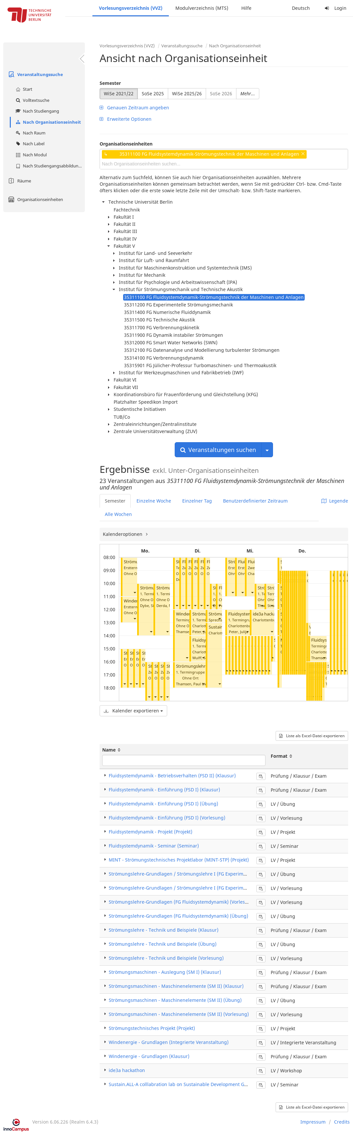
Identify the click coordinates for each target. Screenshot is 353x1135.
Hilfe (246, 8)
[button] (134, 592)
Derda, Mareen (169, 605)
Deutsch (301, 8)
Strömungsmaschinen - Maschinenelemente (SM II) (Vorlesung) (179, 1014)
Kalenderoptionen (123, 534)
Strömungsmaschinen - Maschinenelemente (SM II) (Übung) (175, 1000)
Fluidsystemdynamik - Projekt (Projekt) (150, 832)
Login (334, 8)
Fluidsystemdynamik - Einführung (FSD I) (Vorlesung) (167, 818)
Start (23, 89)
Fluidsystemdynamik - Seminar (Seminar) (154, 846)
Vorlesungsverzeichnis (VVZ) (130, 8)
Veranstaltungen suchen (218, 450)
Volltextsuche (31, 100)
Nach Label (29, 144)
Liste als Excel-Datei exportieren (312, 736)
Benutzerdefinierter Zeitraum (255, 501)
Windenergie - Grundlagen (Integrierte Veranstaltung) (169, 1042)
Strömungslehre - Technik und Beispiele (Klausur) (163, 930)
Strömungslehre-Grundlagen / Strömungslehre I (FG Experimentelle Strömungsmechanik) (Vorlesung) (221, 888)
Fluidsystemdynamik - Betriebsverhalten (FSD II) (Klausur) (172, 775)
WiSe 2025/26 (187, 93)
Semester (110, 83)
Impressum (313, 1122)
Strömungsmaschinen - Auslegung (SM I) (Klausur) (165, 972)
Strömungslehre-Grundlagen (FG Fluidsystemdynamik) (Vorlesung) (182, 902)
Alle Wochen (118, 514)
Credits (342, 1122)
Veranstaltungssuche (35, 74)
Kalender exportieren (133, 710)
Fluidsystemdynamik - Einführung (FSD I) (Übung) (163, 804)
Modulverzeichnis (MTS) (201, 8)
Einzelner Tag (197, 501)
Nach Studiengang (36, 111)
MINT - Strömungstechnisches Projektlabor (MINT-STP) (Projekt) (179, 860)
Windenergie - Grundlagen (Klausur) (149, 1056)
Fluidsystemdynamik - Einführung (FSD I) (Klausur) (164, 789)
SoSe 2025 (153, 93)
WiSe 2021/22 (119, 93)
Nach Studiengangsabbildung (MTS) (49, 166)
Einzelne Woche (153, 501)
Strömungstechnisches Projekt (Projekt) (152, 1028)
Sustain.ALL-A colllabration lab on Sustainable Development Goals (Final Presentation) (203, 1084)
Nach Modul (30, 155)
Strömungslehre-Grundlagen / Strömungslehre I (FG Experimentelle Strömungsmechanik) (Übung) (217, 874)
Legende (334, 501)
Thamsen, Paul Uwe (192, 683)
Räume (19, 181)
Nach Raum (29, 133)
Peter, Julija (238, 631)
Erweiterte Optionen (126, 119)
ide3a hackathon (269, 614)
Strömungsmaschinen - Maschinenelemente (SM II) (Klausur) (176, 986)
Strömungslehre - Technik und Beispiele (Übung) (163, 944)
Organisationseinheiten (35, 199)
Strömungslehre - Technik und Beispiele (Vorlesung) (166, 958)
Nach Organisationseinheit (47, 122)
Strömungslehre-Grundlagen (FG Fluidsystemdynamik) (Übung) (178, 916)
